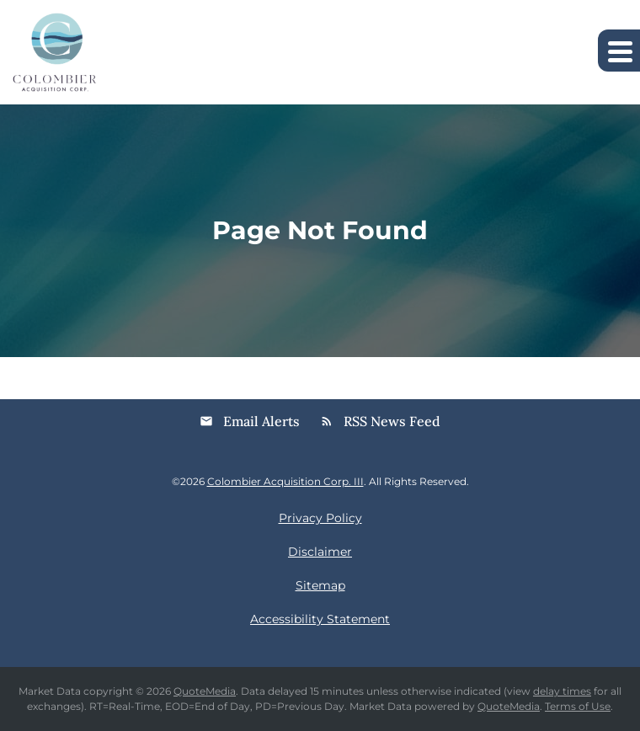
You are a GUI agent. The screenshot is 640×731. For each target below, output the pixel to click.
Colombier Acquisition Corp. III (285, 481)
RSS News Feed (380, 421)
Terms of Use (578, 706)
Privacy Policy (320, 518)
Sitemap (320, 585)
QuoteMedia (204, 691)
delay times (562, 691)
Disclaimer (320, 552)
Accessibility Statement (320, 619)
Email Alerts (250, 421)
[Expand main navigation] (619, 50)
